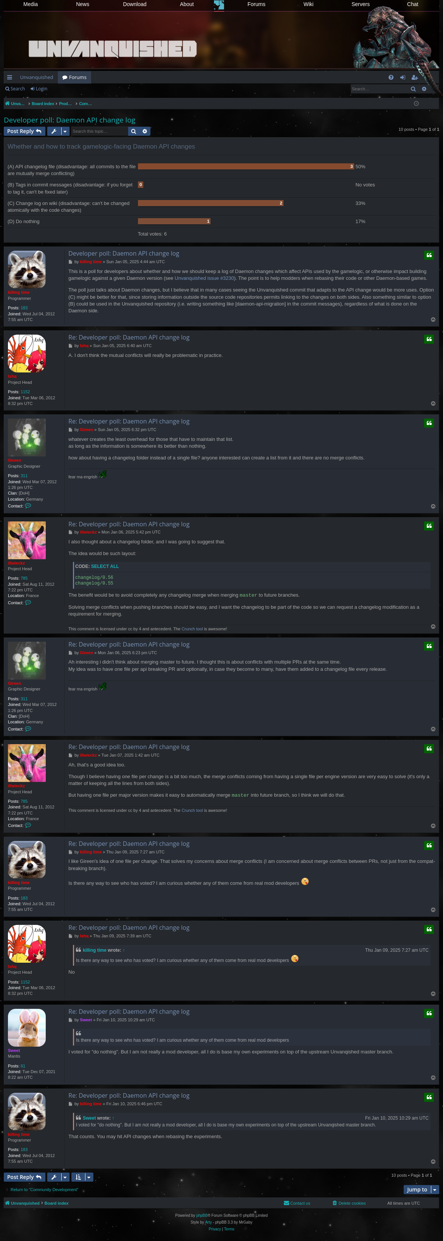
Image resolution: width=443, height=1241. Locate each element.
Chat (412, 4)
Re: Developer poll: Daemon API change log (128, 337)
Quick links (11, 79)
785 (24, 578)
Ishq (12, 376)
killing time (18, 292)
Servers (361, 4)
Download (134, 4)
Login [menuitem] (404, 79)
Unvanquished (36, 77)
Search (18, 88)
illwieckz (16, 563)
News (82, 4)
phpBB (202, 1215)
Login (41, 88)
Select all (105, 566)
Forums (256, 4)
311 (24, 475)
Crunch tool (192, 629)
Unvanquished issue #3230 (204, 278)
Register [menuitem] (416, 79)
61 (23, 1066)
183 (24, 308)
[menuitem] (391, 77)
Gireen (14, 460)
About (187, 4)
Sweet (14, 1050)
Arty (208, 1222)
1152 (25, 391)
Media (30, 4)
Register (66, 88)
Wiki (308, 4)
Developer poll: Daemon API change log (69, 120)
